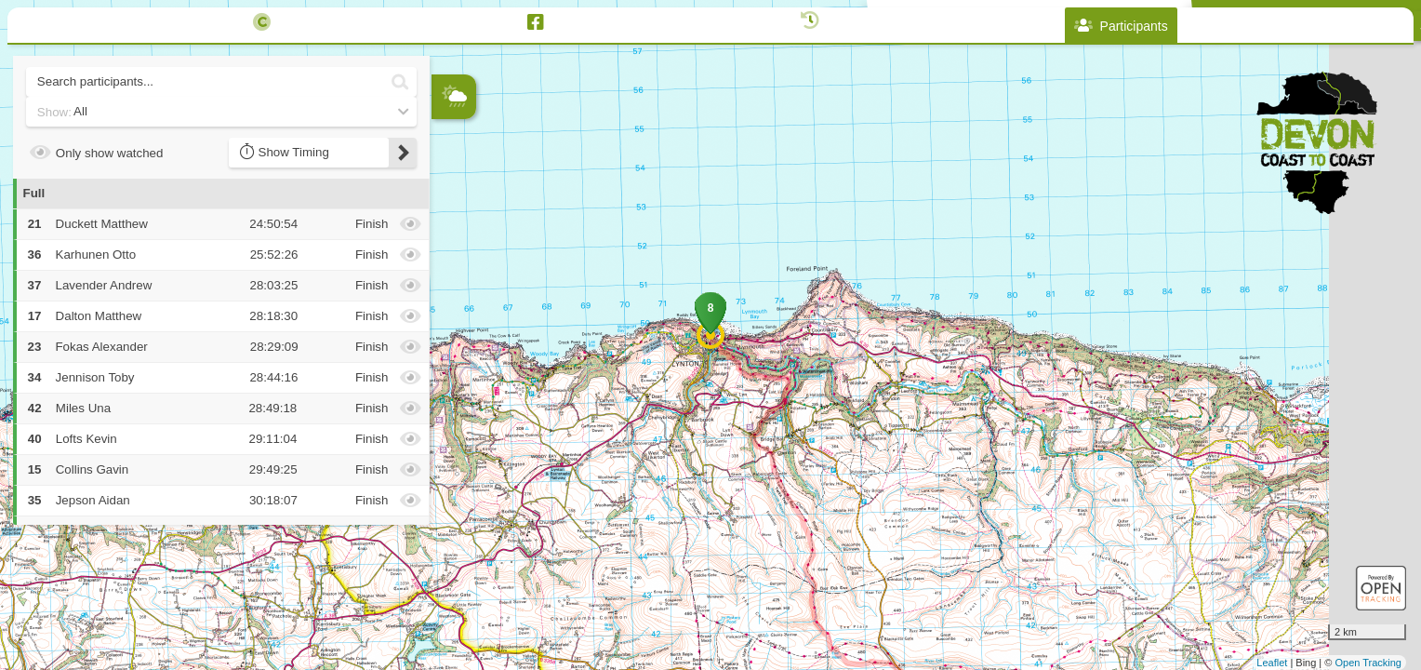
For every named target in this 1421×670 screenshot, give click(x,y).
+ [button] (447, 205)
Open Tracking (1368, 662)
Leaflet (1271, 662)
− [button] (447, 235)
